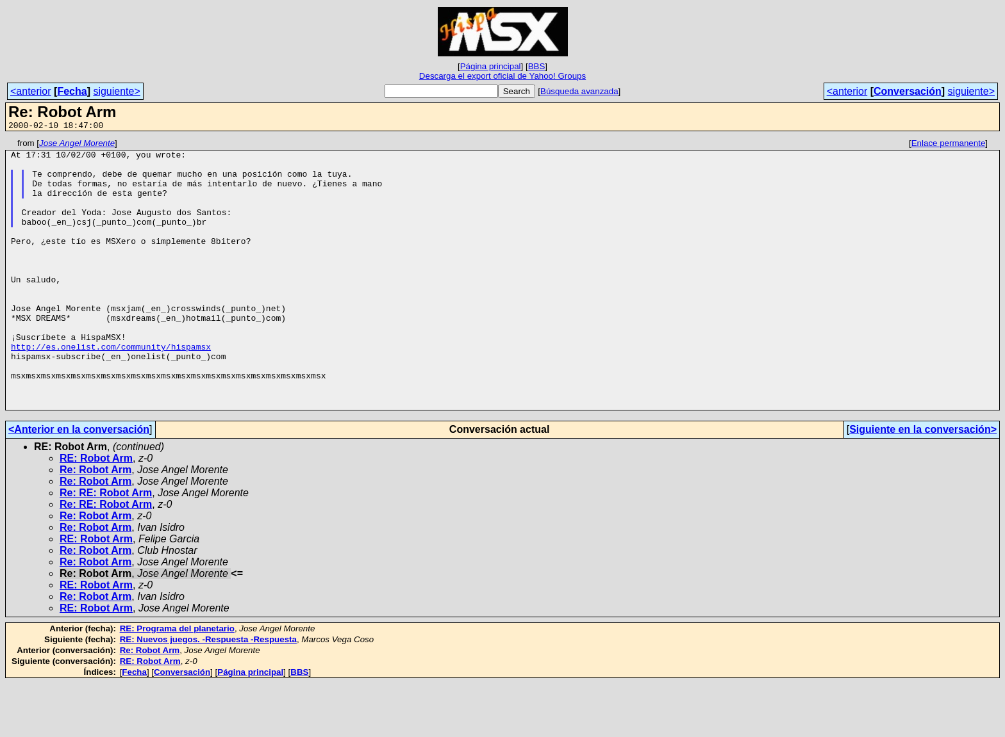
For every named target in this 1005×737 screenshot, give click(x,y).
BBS (536, 66)
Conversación (908, 91)
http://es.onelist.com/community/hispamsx (111, 388)
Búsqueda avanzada (579, 91)
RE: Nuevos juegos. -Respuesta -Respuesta (208, 693)
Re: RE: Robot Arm (106, 546)
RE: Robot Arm (96, 511)
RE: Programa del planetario (177, 682)
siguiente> (116, 91)
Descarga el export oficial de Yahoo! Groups (502, 76)
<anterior (30, 91)
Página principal (490, 66)
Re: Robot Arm (95, 523)
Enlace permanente (948, 145)
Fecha (72, 91)
